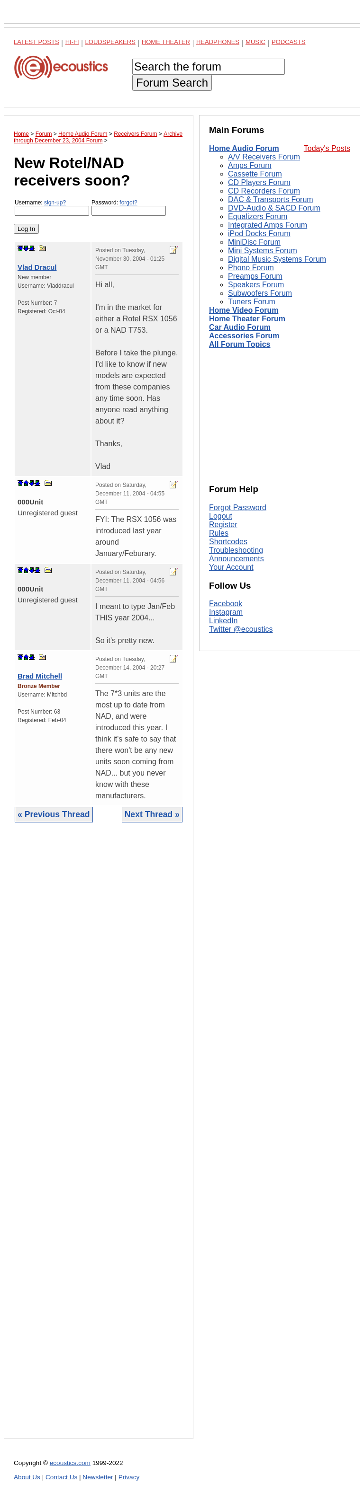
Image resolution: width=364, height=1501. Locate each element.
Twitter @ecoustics (241, 629)
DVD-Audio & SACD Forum (274, 208)
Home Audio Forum (244, 148)
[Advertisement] (98, 1138)
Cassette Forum (255, 174)
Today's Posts (327, 148)
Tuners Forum (251, 302)
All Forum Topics (239, 344)
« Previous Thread (54, 814)
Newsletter (97, 1477)
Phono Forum (251, 268)
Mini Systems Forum (262, 251)
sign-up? (55, 202)
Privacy (129, 1477)
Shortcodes (228, 542)
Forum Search (172, 82)
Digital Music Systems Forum (277, 259)
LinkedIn (223, 621)
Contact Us (61, 1477)
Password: (128, 207)
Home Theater (166, 41)
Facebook (225, 604)
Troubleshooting (236, 550)
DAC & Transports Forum (270, 199)
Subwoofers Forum (260, 293)
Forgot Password (237, 507)
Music (255, 41)
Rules (218, 533)
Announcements (236, 559)
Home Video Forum (243, 310)
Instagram (226, 612)
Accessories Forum (244, 336)
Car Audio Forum (240, 327)
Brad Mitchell (40, 676)
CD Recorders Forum (264, 191)
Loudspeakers (110, 41)
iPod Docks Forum (259, 234)
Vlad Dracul (37, 267)
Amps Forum (250, 165)
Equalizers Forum (257, 216)
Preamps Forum (255, 276)
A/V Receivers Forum (264, 157)
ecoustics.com (70, 1462)
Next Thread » (152, 814)
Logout (220, 516)
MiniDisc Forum (254, 242)
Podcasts (289, 41)
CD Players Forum (259, 182)
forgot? (128, 202)
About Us (27, 1477)
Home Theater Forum (247, 319)
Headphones (217, 41)
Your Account (231, 567)
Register (223, 525)
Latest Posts (36, 41)
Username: (52, 207)
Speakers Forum (256, 285)
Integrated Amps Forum (267, 225)
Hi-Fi (72, 41)
